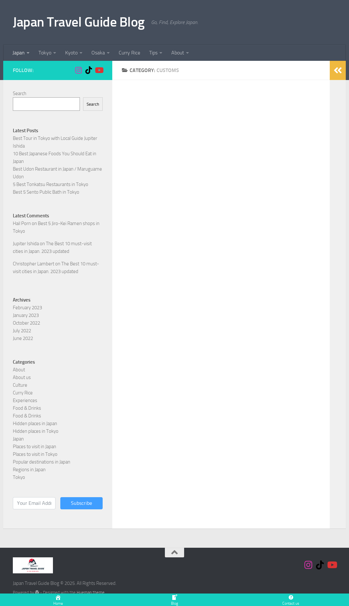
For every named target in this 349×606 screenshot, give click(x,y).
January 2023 (26, 315)
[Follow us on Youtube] (99, 70)
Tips (153, 53)
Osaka (98, 53)
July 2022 (22, 331)
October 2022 (26, 323)
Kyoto (71, 53)
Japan (19, 53)
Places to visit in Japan (34, 446)
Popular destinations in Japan (41, 462)
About (177, 53)
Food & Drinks (27, 408)
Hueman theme (91, 592)
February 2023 (27, 308)
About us (22, 377)
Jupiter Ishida (26, 243)
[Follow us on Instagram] (78, 70)
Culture (20, 385)
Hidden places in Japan (35, 423)
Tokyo (44, 53)
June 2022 (23, 338)
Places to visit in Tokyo (35, 454)
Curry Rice (129, 53)
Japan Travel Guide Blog (79, 22)
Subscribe (81, 503)
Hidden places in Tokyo (35, 431)
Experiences (25, 400)
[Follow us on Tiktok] (88, 70)
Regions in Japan (29, 470)
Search (19, 93)
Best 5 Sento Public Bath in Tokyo (46, 192)
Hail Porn (22, 223)
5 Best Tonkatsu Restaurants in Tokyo (50, 184)
